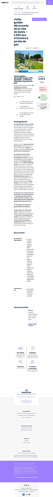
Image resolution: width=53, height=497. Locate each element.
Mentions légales (33, 489)
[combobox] (27, 2)
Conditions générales (26, 488)
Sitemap (32, 491)
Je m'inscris (26, 401)
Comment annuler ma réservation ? (26, 415)
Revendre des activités (26, 430)
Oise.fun (27, 440)
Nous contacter (44, 107)
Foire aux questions (26, 417)
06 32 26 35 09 (21, 453)
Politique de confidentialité (21, 489)
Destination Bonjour (24, 491)
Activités (15, 12)
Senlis (19, 12)
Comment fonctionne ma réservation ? (26, 413)
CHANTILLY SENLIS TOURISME (32, 325)
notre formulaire (32, 457)
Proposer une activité (26, 428)
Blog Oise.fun (26, 442)
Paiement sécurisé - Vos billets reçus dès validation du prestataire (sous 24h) (44, 97)
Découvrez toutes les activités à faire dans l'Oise (27, 477)
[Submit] (13, 2)
